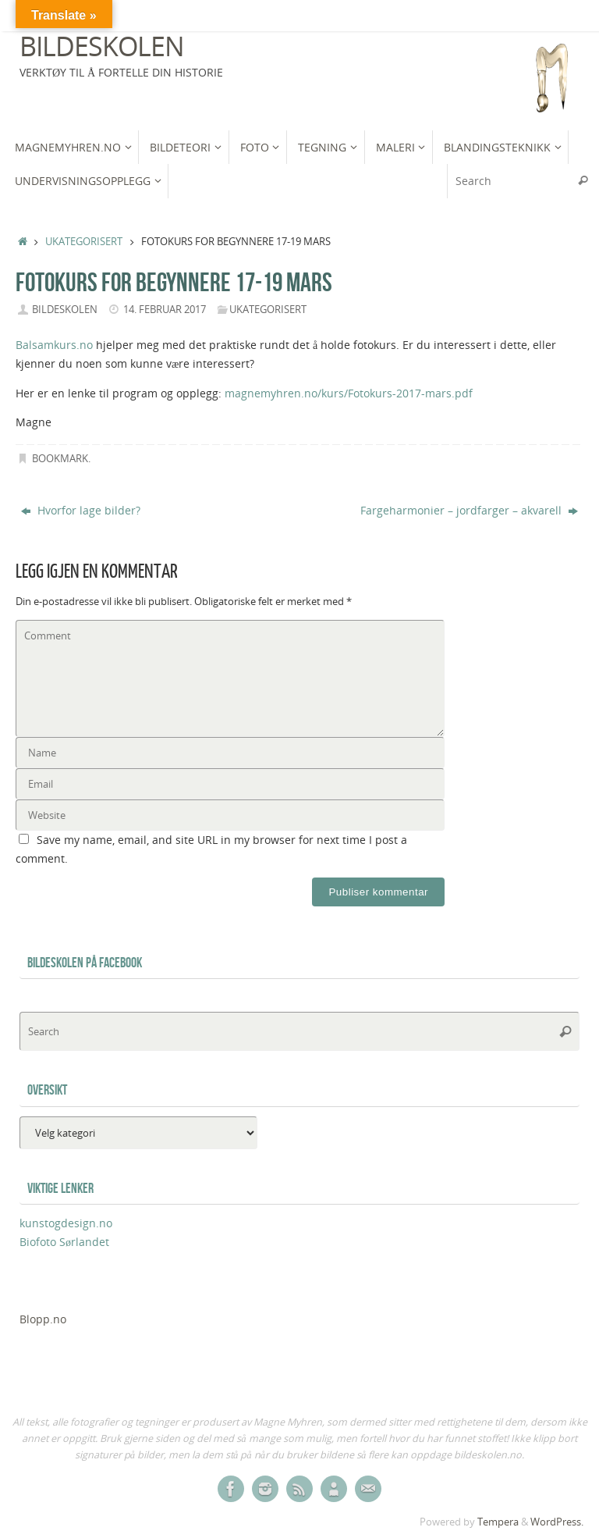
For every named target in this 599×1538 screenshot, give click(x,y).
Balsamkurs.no (54, 344)
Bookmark (60, 458)
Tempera (498, 1522)
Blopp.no (42, 1319)
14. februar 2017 (164, 309)
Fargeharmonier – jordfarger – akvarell (469, 510)
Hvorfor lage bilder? (80, 510)
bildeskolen (64, 309)
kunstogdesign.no (65, 1223)
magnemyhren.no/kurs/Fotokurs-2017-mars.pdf (349, 393)
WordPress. (556, 1522)
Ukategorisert (83, 241)
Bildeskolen (101, 46)
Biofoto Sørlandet (64, 1241)
